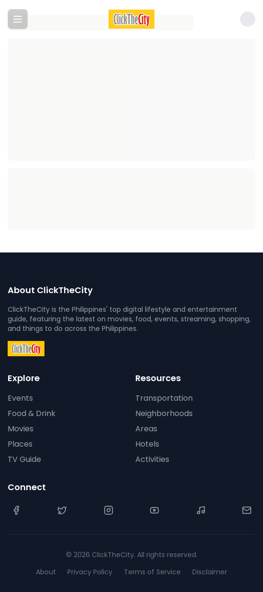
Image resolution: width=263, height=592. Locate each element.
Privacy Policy (89, 572)
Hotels (147, 444)
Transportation (164, 398)
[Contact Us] (246, 510)
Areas (146, 428)
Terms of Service (152, 572)
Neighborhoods (164, 413)
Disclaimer (209, 572)
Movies (20, 428)
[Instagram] (108, 510)
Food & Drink (31, 413)
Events (20, 398)
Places (20, 444)
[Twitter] (62, 510)
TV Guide (24, 459)
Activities (152, 459)
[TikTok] (200, 510)
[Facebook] (16, 510)
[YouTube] (154, 510)
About (46, 572)
